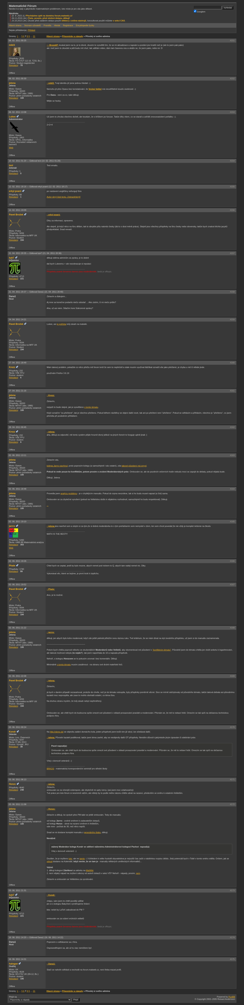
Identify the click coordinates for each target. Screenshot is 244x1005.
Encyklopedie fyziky (85, 25)
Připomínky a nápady (72, 36)
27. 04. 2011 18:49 (17, 362)
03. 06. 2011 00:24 (17, 727)
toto (70, 858)
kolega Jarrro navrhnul (57, 466)
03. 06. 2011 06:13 (17, 779)
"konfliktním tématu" (161, 650)
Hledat (57, 25)
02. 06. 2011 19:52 (17, 584)
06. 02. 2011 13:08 (17, 112)
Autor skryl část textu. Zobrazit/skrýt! (63, 197)
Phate (12, 565)
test (11, 165)
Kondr (12, 731)
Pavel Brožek (16, 214)
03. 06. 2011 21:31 (17, 890)
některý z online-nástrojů (73, 20)
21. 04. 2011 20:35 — (35, 253)
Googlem (199, 11)
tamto (82, 858)
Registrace (68, 25)
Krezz (12, 367)
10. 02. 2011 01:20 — (34, 161)
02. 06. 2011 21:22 (17, 628)
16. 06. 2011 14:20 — (36, 937)
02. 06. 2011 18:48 (17, 489)
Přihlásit (31, 30)
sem (138, 873)
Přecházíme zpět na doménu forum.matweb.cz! (49, 16)
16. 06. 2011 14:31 (17, 959)
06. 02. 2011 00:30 (17, 78)
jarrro (12, 526)
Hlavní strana (15, 25)
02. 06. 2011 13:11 (17, 455)
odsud (49, 861)
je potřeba (61, 324)
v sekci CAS (119, 20)
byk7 (11, 257)
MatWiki (89, 870)
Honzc (12, 784)
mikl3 (12, 45)
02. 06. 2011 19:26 (17, 561)
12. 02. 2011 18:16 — (38, 186)
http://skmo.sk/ (56, 732)
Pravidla (47, 25)
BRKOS (50, 768)
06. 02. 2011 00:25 (17, 40)
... (47, 505)
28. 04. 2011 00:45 (17, 427)
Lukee (12, 116)
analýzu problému (69, 493)
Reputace (13, 65)
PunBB (232, 997)
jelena (12, 83)
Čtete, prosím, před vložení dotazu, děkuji (48, 18)
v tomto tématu (91, 407)
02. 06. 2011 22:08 (17, 676)
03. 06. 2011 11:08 (17, 804)
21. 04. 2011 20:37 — (36, 292)
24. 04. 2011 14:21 (17, 319)
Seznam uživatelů (32, 25)
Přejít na (44, 998)
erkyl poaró (15, 191)
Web (11, 147)
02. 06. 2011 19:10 (17, 521)
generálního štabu (92, 832)
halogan (13, 963)
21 (34, 36)
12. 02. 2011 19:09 (17, 210)
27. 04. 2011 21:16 (17, 391)
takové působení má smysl (134, 466)
